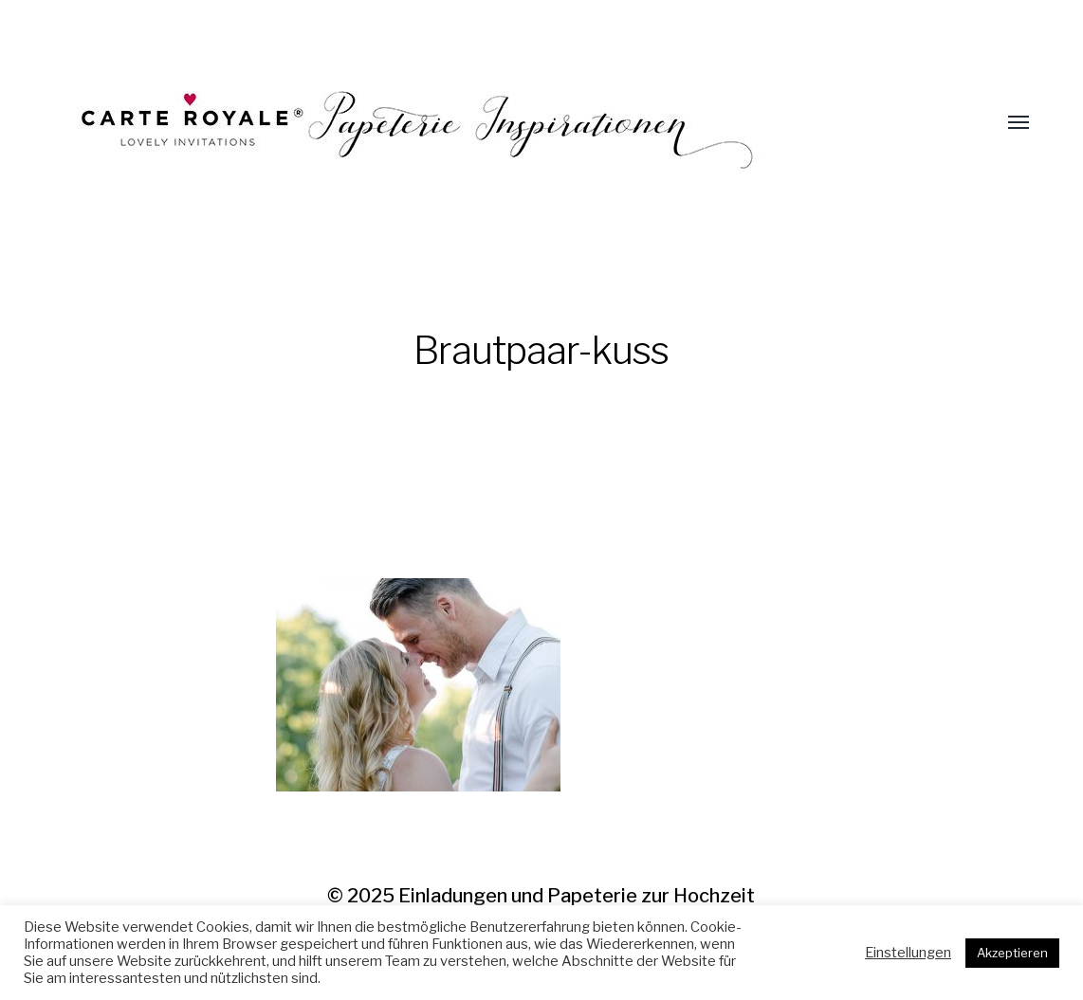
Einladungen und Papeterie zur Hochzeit (576, 895)
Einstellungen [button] (908, 952)
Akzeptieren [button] (1012, 952)
